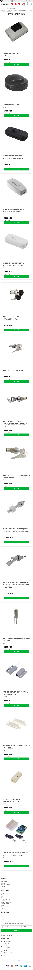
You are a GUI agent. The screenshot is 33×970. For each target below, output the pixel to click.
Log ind (3, 886)
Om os (2, 898)
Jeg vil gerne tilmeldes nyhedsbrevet (14, 923)
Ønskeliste (3, 883)
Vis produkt (16, 64)
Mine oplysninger (5, 884)
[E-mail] (16, 919)
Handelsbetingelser (6, 902)
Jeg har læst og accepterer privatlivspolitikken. (16, 926)
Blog (2, 896)
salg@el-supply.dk (8, 952)
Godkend (16, 930)
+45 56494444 (7, 947)
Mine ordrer (4, 881)
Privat (27, 0)
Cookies (3, 905)
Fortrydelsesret (5, 903)
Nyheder (3, 895)
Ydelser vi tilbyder (5, 899)
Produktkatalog (5, 893)
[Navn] (16, 916)
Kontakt (3, 900)
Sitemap (3, 908)
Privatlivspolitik (5, 906)
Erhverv (30, 0)
